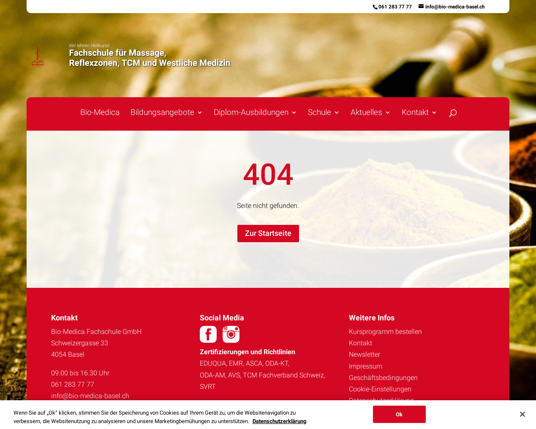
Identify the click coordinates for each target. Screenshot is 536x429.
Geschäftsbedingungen (383, 378)
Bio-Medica (100, 113)
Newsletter (364, 354)
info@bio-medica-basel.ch (90, 396)
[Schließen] (522, 416)
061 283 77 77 (395, 7)
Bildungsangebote (162, 113)
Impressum (365, 366)
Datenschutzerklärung (381, 400)
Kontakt (415, 113)
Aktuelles (366, 113)
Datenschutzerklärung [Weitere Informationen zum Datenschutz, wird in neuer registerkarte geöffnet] (279, 423)
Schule (319, 113)
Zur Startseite (268, 233)
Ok (399, 416)
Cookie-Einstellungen (380, 389)
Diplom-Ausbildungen (251, 113)
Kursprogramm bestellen (385, 332)
